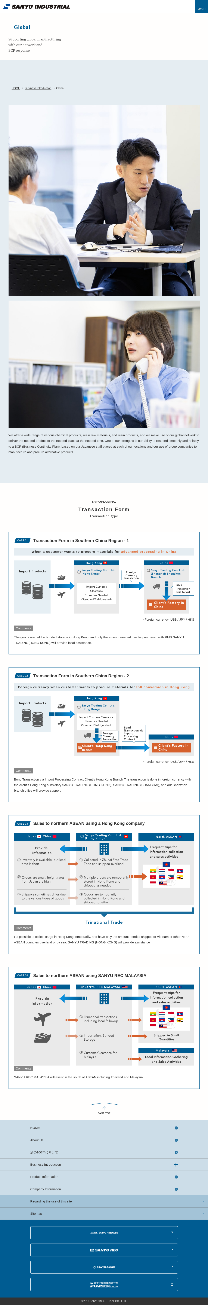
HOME (16, 88)
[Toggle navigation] (201, 6)
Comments (23, 628)
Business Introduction (38, 88)
